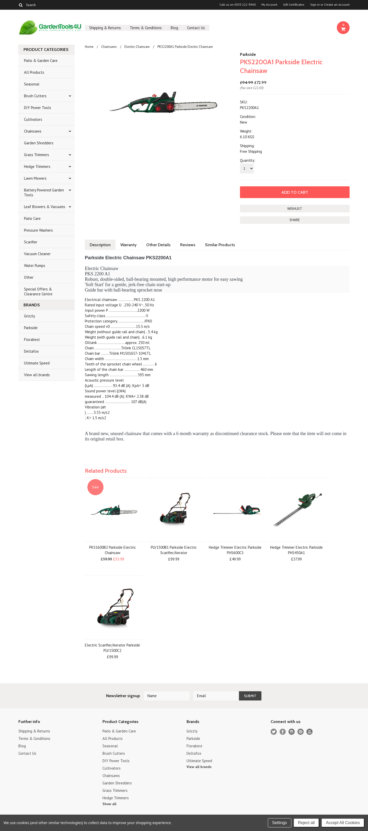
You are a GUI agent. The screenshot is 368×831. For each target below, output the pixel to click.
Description (100, 244)
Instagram (292, 732)
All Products (34, 72)
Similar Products (220, 244)
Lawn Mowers (35, 178)
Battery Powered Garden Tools (44, 192)
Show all (109, 804)
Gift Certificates (293, 4)
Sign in (315, 4)
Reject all (306, 823)
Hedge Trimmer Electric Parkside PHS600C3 (235, 550)
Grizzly (29, 316)
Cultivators (33, 119)
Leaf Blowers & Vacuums (44, 206)
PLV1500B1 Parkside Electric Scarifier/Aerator (174, 550)
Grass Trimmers (36, 154)
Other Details (158, 244)
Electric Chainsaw (137, 47)
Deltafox (31, 351)
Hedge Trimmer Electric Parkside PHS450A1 (296, 550)
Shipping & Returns (105, 27)
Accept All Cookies (343, 823)
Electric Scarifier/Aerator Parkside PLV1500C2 (112, 648)
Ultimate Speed (37, 363)
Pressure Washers (38, 230)
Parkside (31, 327)
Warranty (128, 244)
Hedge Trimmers (37, 166)
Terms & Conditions (146, 27)
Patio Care (32, 218)
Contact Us (196, 27)
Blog (174, 27)
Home (89, 47)
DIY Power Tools (37, 107)
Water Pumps (34, 265)
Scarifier (30, 242)
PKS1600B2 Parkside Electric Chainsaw (112, 550)
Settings (279, 823)
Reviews (187, 244)
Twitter (274, 732)
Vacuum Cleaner (37, 253)
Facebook (283, 732)
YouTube (309, 732)
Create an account (337, 4)
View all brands (37, 374)
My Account (269, 4)
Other (28, 277)
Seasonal (31, 84)
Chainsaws (32, 131)
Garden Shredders (38, 143)
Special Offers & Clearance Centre (38, 291)
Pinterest (300, 732)
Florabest (32, 339)
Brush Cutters (35, 95)
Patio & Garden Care (40, 60)
